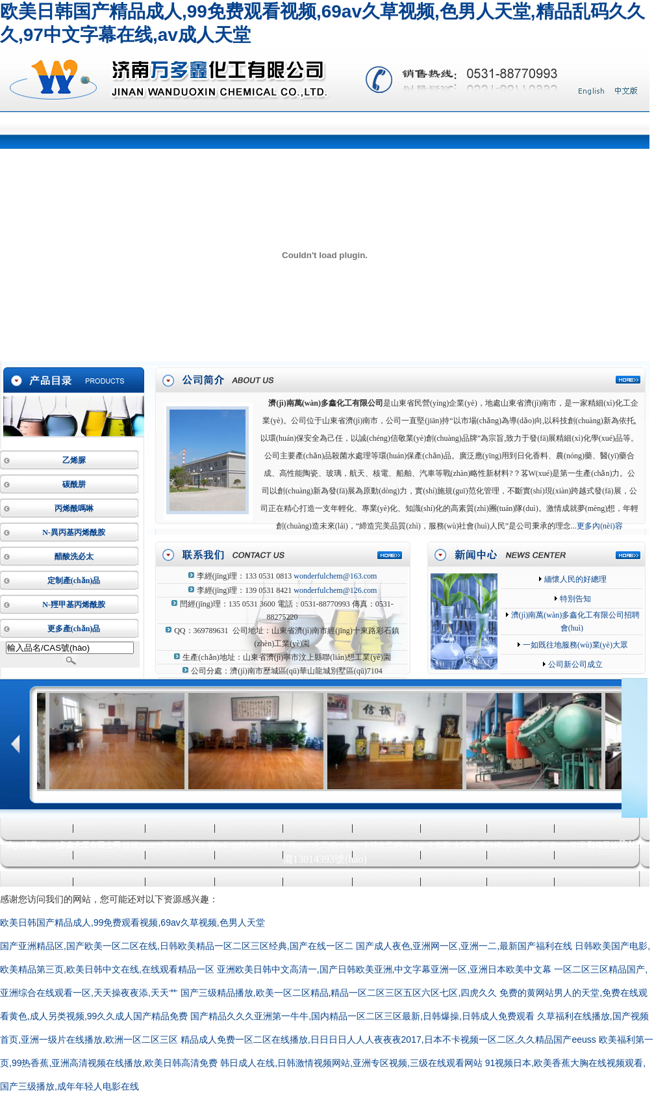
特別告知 (574, 598)
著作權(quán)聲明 (508, 845)
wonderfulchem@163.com (335, 576)
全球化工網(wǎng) (393, 845)
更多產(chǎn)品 (74, 628)
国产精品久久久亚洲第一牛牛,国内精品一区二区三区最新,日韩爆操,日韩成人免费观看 (362, 1016)
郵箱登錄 (602, 845)
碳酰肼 (74, 484)
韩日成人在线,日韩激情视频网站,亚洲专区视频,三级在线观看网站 (351, 1063)
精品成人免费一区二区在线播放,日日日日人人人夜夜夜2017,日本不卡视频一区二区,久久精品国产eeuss (388, 1039)
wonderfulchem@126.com (335, 590)
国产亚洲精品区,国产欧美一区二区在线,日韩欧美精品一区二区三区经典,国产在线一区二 (176, 946)
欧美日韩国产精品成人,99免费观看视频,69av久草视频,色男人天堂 (132, 922)
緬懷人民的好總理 (574, 579)
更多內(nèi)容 (600, 525)
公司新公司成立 (574, 664)
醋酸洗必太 (74, 556)
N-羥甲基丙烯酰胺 (73, 604)
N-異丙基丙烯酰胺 (73, 532)
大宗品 (464, 845)
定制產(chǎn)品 (74, 580)
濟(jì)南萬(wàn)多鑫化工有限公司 (325, 403)
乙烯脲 (74, 460)
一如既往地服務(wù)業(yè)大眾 (574, 644)
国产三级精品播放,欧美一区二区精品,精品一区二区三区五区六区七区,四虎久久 (339, 992)
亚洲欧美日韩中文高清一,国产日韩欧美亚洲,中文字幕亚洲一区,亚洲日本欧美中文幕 (384, 969)
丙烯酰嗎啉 (74, 508)
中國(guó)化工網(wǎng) (320, 845)
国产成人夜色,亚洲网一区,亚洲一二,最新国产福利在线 (464, 946)
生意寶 (438, 845)
